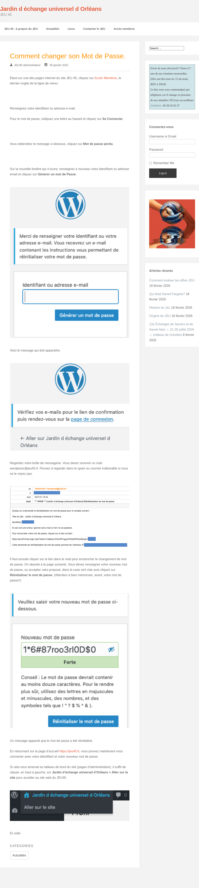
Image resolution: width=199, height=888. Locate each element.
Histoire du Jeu (159, 307)
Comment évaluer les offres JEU (171, 280)
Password (156, 149)
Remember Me (163, 163)
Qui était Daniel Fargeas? (167, 294)
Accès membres (124, 28)
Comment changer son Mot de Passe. (68, 56)
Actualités (52, 28)
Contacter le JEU (94, 28)
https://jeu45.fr (69, 751)
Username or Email (162, 136)
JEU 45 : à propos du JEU (21, 28)
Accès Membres (105, 78)
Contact (155, 105)
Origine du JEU (160, 316)
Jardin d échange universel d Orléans (51, 9)
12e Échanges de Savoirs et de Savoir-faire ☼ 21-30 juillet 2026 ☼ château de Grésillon (171, 329)
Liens (71, 28)
